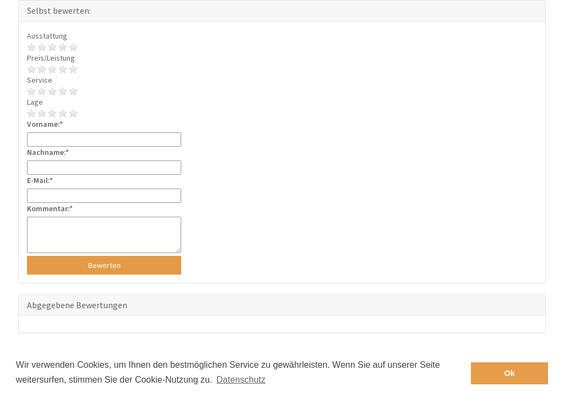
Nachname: (46, 152)
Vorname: (43, 124)
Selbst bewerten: (59, 10)
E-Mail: (38, 180)
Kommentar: (48, 208)
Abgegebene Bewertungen (77, 304)
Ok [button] (510, 373)
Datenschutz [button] (240, 379)
